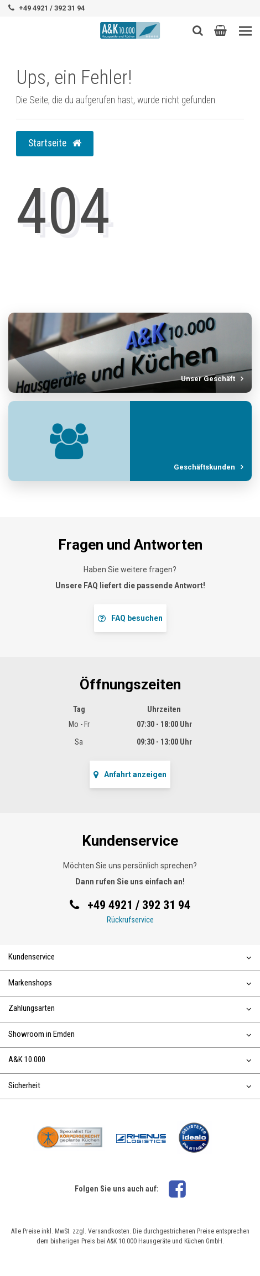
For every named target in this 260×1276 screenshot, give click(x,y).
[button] (220, 30)
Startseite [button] (54, 143)
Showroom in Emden (130, 1034)
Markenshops (130, 983)
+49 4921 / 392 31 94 (52, 8)
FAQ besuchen (130, 618)
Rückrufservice (130, 919)
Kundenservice (130, 957)
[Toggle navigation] (245, 31)
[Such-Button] (198, 30)
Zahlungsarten (130, 1008)
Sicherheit (130, 1085)
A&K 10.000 (130, 1059)
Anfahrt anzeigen (130, 774)
